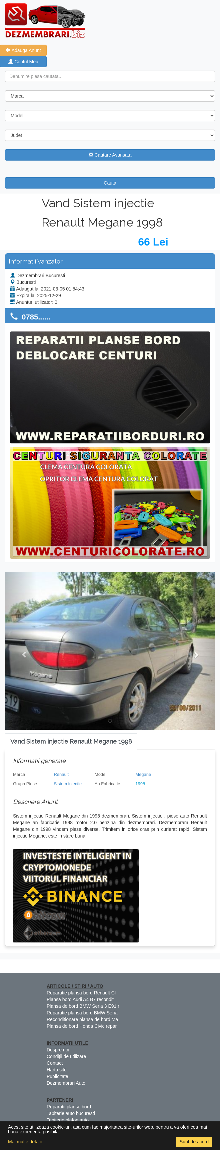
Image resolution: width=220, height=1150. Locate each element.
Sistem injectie (68, 783)
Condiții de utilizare (66, 1056)
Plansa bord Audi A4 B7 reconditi (81, 999)
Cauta (110, 183)
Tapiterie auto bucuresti (71, 1113)
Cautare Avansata (110, 155)
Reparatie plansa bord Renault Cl (81, 992)
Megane (143, 774)
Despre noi (58, 1049)
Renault (61, 774)
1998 (140, 783)
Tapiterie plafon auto (68, 1120)
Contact (55, 1063)
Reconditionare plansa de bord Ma (82, 1019)
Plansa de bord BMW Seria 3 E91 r (83, 1006)
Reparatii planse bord (69, 1106)
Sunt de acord (194, 1141)
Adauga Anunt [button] (23, 50)
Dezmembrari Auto (66, 1083)
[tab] (71, 741)
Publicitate (57, 1076)
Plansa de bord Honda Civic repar (82, 1026)
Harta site (57, 1069)
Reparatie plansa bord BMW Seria (82, 1012)
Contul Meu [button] (23, 61)
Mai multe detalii (25, 1141)
